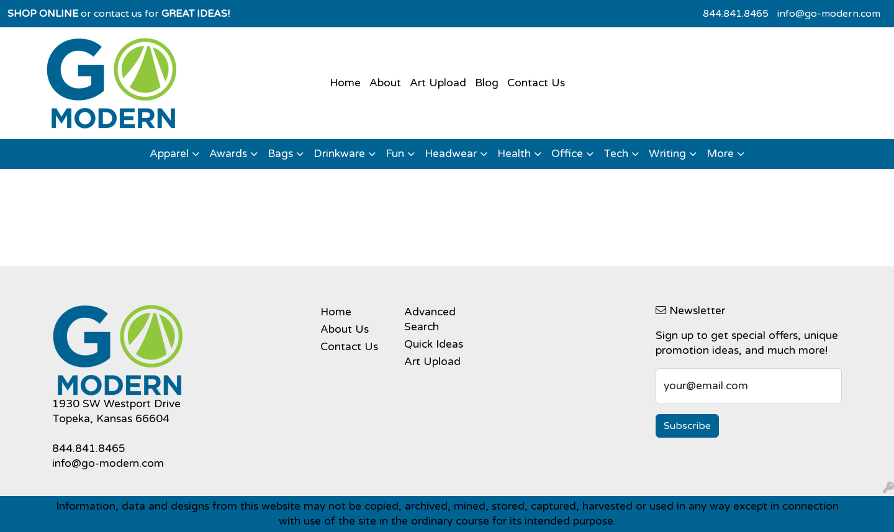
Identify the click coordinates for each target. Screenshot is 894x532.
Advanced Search (430, 319)
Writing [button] (667, 153)
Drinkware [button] (339, 153)
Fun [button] (395, 153)
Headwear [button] (451, 153)
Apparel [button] (169, 153)
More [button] (720, 153)
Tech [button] (615, 153)
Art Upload (438, 82)
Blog (487, 82)
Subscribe (687, 426)
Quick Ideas (433, 344)
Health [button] (514, 153)
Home (345, 82)
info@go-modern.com (828, 13)
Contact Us (536, 82)
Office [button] (567, 153)
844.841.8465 (736, 13)
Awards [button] (228, 153)
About (385, 82)
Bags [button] (280, 153)
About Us (344, 329)
